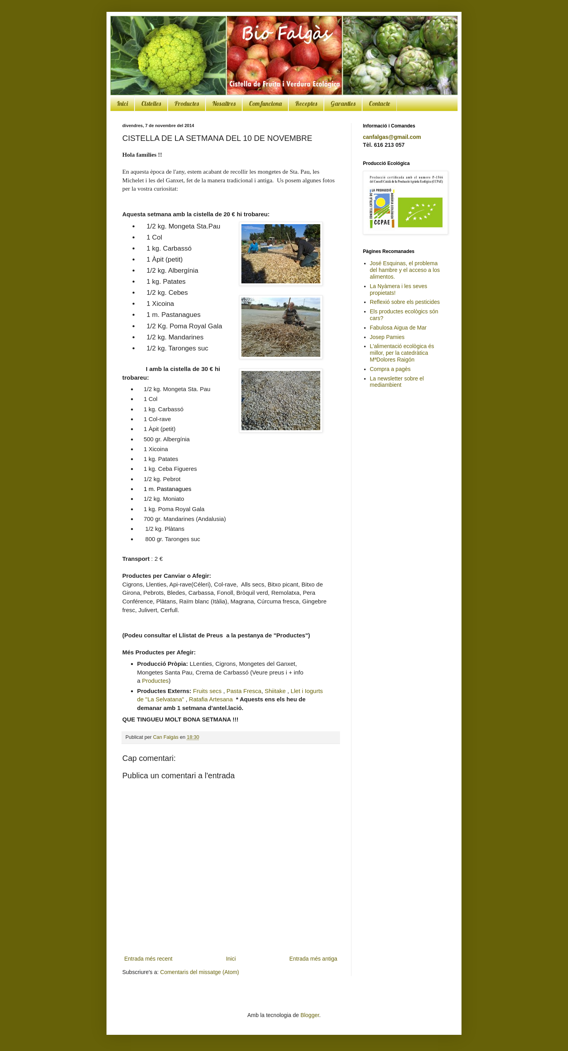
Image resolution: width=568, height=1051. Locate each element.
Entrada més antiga (313, 958)
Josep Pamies (387, 337)
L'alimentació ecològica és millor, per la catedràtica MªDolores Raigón (402, 353)
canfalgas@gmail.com (392, 137)
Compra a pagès (390, 369)
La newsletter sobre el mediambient (397, 381)
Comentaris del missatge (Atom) (199, 972)
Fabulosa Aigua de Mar (398, 327)
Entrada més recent (148, 958)
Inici (122, 103)
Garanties (343, 103)
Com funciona (265, 103)
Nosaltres (223, 103)
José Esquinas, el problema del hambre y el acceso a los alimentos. (405, 270)
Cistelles (151, 103)
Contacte (379, 103)
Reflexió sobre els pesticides (405, 302)
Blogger (310, 1015)
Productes (186, 103)
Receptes (306, 103)
